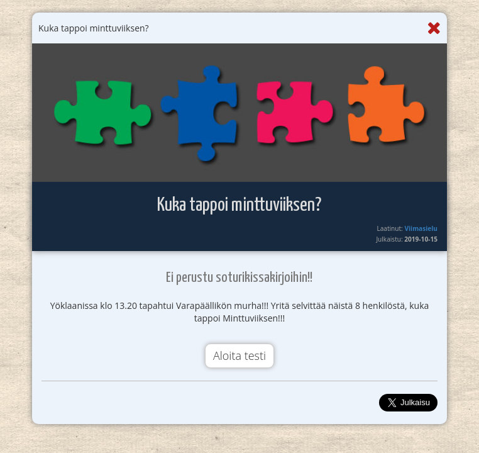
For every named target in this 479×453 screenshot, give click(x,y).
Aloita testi (239, 355)
